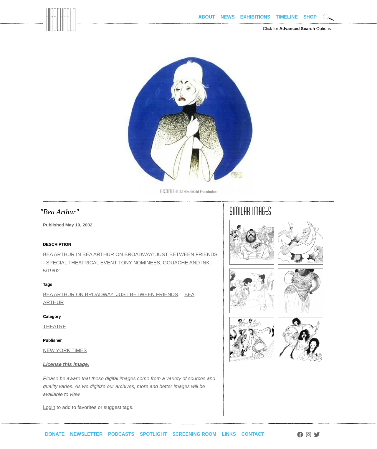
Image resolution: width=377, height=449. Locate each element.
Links (229, 434)
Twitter (317, 435)
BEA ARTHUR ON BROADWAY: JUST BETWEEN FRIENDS (110, 294)
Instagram (308, 435)
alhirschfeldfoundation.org (60, 19)
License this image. (66, 364)
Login (49, 407)
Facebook (300, 435)
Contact (253, 434)
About (206, 16)
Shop (310, 16)
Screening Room (194, 434)
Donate (55, 434)
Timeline (287, 16)
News (228, 16)
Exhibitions (255, 16)
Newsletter (86, 434)
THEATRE (54, 326)
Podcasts (121, 434)
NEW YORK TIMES (65, 350)
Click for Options (297, 28)
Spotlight (153, 434)
